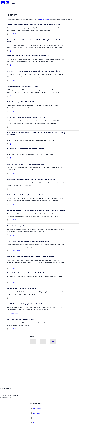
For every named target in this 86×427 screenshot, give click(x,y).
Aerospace (36, 413)
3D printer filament (44, 20)
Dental (35, 423)
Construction (37, 418)
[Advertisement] (43, 373)
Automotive (37, 408)
